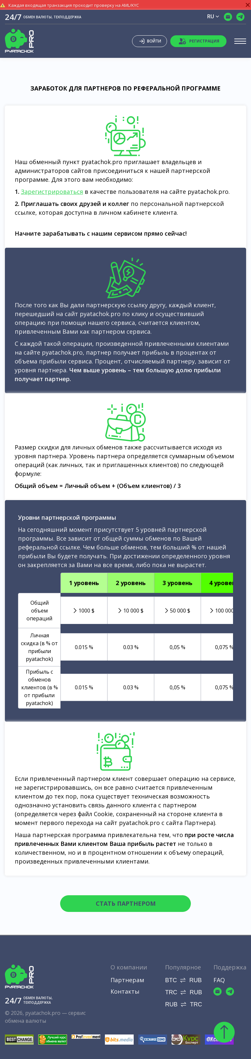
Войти (149, 41)
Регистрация (198, 41)
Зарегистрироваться (52, 191)
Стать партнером (126, 903)
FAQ (219, 980)
